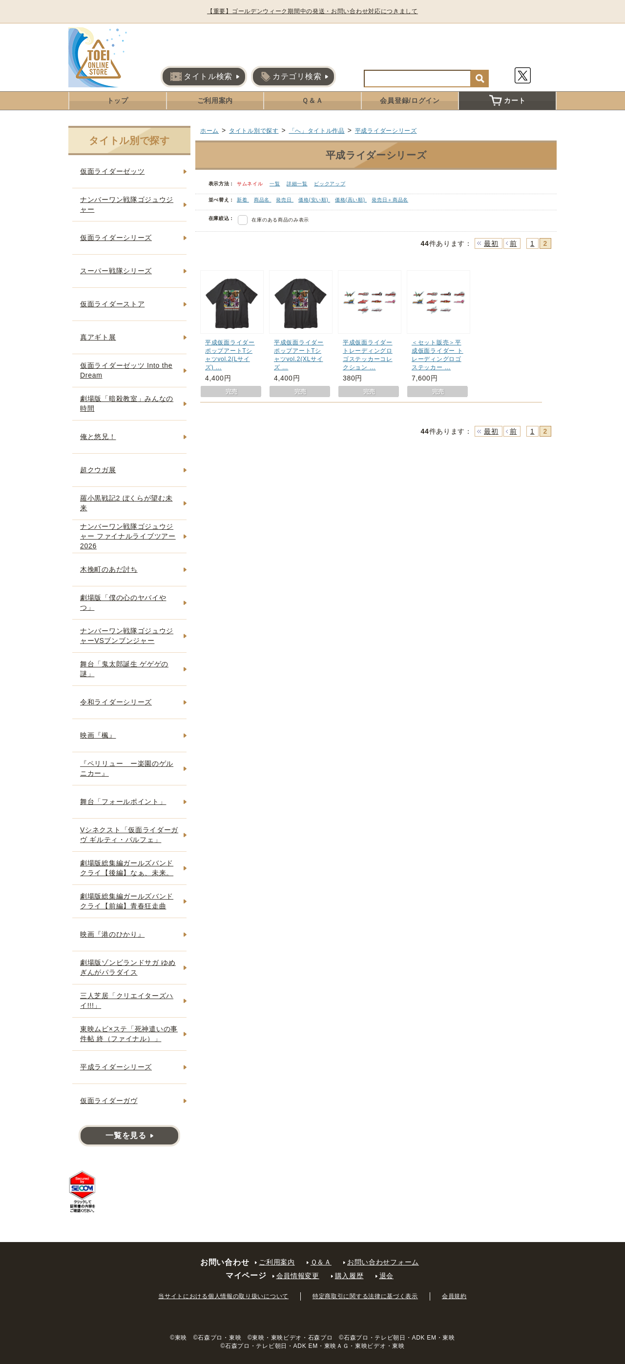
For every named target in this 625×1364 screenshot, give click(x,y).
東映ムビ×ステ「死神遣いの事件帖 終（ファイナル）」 (129, 1034)
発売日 (284, 199)
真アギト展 (98, 337)
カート (507, 100)
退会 (386, 1276)
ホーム (209, 130)
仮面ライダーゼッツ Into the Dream (126, 370)
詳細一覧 (297, 183)
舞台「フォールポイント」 (123, 801)
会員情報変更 (297, 1276)
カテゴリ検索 (291, 76)
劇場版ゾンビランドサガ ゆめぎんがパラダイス (128, 967)
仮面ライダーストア (112, 304)
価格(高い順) (351, 199)
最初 (491, 243)
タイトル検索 (201, 76)
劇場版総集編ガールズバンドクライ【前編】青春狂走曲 (126, 901)
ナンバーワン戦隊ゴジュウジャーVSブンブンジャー (126, 635)
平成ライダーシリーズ (386, 130)
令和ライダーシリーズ (116, 702)
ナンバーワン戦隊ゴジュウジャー (126, 204)
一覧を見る (125, 1135)
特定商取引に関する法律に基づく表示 (365, 1296)
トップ (117, 100)
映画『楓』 (98, 735)
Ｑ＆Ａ (312, 100)
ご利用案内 (215, 100)
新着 (243, 199)
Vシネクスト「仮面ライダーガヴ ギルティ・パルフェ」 (129, 834)
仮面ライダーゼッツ (112, 171)
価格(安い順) (314, 199)
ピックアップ (329, 183)
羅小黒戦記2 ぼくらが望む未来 (126, 503)
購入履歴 (349, 1276)
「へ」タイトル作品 (317, 130)
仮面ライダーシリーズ (116, 237)
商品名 (262, 199)
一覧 (275, 183)
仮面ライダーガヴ (109, 1100)
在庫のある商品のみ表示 (280, 219)
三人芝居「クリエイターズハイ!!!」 (126, 1000)
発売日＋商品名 (390, 199)
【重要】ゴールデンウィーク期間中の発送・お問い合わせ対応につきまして (312, 11)
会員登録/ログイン (409, 100)
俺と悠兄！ (98, 437)
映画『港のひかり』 (112, 934)
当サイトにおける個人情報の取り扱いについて (223, 1296)
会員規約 (454, 1296)
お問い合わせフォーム (383, 1262)
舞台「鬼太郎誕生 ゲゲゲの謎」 (124, 669)
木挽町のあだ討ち (109, 569)
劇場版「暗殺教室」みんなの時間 (126, 403)
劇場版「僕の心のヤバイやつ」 (123, 602)
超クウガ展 (98, 470)
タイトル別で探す (254, 130)
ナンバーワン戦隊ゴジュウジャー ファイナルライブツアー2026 (128, 535)
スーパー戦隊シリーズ (116, 271)
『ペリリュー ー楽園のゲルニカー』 (126, 768)
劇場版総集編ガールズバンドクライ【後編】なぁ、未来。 (126, 868)
